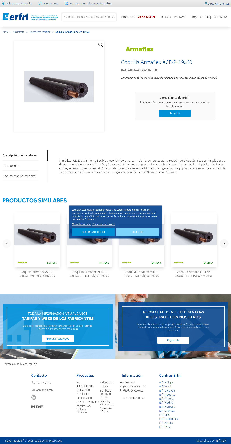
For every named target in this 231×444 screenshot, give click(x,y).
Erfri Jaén (164, 414)
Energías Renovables (88, 401)
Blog (209, 17)
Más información (81, 224)
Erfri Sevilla (165, 386)
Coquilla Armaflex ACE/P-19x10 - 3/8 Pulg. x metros (141, 274)
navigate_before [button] (7, 244)
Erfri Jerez (164, 426)
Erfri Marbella (167, 406)
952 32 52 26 (43, 382)
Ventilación (83, 393)
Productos (128, 17)
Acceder (175, 113)
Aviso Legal (128, 382)
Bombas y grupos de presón (105, 394)
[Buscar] (89, 17)
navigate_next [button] (224, 244)
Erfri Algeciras (167, 394)
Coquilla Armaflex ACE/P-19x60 (72, 31)
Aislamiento (20, 31)
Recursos (165, 17)
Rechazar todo (93, 232)
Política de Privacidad (134, 386)
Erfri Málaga (166, 382)
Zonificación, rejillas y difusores (84, 409)
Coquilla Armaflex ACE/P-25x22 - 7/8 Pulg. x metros (37, 274)
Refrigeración (84, 397)
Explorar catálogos (58, 338)
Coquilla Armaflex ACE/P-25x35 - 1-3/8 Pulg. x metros (194, 274)
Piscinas (104, 386)
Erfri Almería (166, 398)
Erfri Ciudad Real (169, 418)
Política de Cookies (132, 390)
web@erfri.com (45, 390)
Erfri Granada (167, 410)
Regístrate (173, 340)
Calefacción (83, 389)
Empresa (196, 17)
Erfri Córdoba (167, 390)
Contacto (221, 17)
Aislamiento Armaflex (41, 31)
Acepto (137, 232)
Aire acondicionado (85, 384)
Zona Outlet (146, 17)
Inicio (6, 31)
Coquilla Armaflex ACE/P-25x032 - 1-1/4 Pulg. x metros (89, 274)
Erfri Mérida (166, 422)
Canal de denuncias (133, 397)
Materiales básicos (106, 410)
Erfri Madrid (166, 402)
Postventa (180, 17)
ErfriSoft (221, 440)
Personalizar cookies (103, 224)
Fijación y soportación (106, 402)
